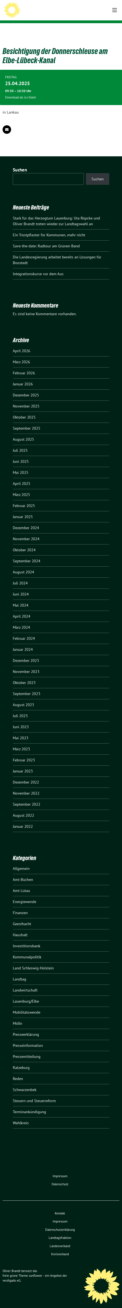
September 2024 (26, 554)
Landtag (19, 972)
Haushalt (20, 928)
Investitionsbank (26, 939)
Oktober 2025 (24, 410)
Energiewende (24, 895)
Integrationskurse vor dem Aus (38, 267)
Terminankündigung (29, 1105)
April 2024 (21, 609)
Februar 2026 (24, 366)
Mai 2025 (20, 465)
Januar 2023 (23, 764)
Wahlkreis (21, 1116)
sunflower (35, 1269)
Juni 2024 (21, 587)
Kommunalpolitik (27, 950)
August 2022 (23, 808)
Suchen (20, 163)
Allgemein (21, 861)
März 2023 (21, 742)
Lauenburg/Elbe (26, 994)
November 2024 (26, 532)
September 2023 (26, 687)
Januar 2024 (23, 642)
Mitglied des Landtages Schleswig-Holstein (66, 14)
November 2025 (26, 399)
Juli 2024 (20, 576)
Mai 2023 (20, 731)
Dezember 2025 (26, 388)
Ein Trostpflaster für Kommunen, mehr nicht (49, 228)
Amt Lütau (21, 884)
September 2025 (26, 421)
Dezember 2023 (26, 653)
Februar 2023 (24, 753)
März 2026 (21, 355)
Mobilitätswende (26, 1005)
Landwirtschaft (25, 983)
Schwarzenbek (24, 1083)
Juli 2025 (20, 443)
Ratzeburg (21, 1061)
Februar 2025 (24, 499)
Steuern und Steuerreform (34, 1094)
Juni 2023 (21, 720)
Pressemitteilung (27, 1049)
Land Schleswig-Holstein (33, 961)
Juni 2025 (21, 454)
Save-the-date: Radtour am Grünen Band (46, 239)
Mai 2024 (20, 598)
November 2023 (26, 665)
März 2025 (21, 488)
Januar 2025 (23, 510)
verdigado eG (11, 1274)
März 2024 (21, 620)
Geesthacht (22, 917)
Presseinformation (28, 1038)
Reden (18, 1072)
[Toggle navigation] (114, 30)
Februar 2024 (24, 631)
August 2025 (23, 432)
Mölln (17, 1016)
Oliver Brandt (40, 9)
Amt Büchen (23, 873)
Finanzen (20, 906)
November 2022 (26, 786)
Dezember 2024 (26, 521)
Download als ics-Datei (20, 91)
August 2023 (23, 698)
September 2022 (26, 797)
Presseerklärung (26, 1027)
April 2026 (21, 344)
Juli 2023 (20, 709)
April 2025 (21, 476)
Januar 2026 (23, 377)
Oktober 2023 (24, 676)
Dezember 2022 (26, 775)
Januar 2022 (23, 819)
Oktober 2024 (24, 543)
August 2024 (23, 565)
